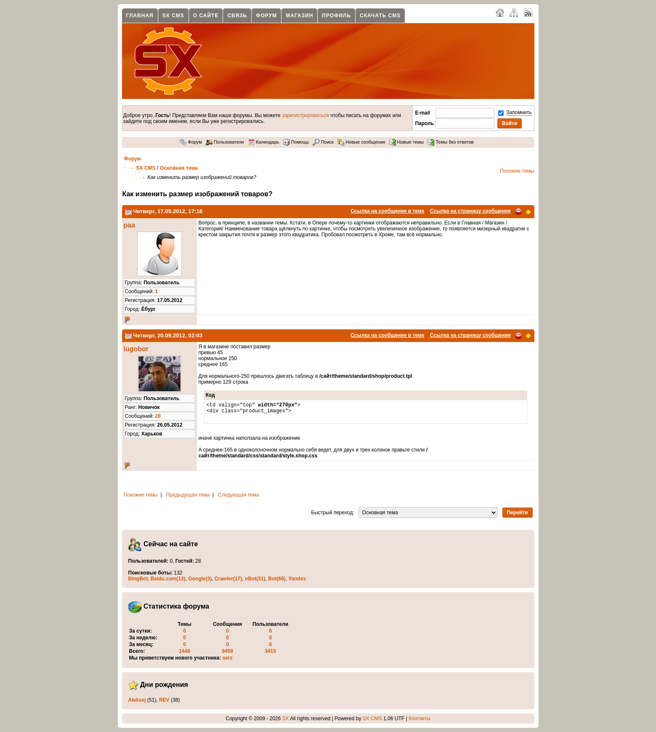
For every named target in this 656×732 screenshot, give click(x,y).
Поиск (323, 141)
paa (129, 225)
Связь (237, 16)
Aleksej (137, 700)
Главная (140, 16)
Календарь (263, 141)
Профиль (336, 16)
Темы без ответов (450, 141)
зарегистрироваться (305, 115)
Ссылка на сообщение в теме (387, 211)
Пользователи (225, 141)
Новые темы (406, 141)
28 (158, 416)
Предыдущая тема (188, 495)
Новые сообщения (361, 141)
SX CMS (173, 16)
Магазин (299, 16)
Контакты (419, 718)
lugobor (136, 349)
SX (285, 718)
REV (164, 700)
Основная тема (179, 168)
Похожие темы (517, 171)
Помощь (296, 141)
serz (228, 658)
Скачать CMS (380, 16)
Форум (266, 16)
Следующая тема (238, 495)
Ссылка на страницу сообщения (470, 211)
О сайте (206, 16)
